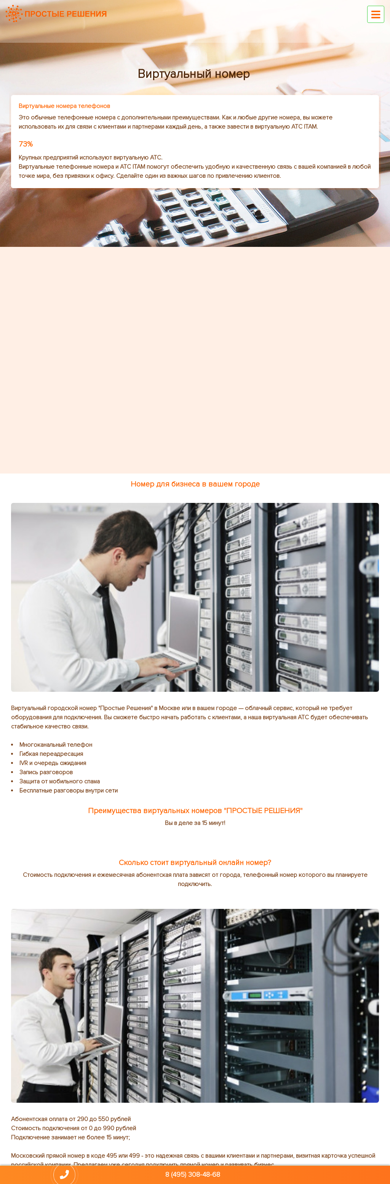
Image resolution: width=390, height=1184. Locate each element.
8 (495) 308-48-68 (193, 1174)
